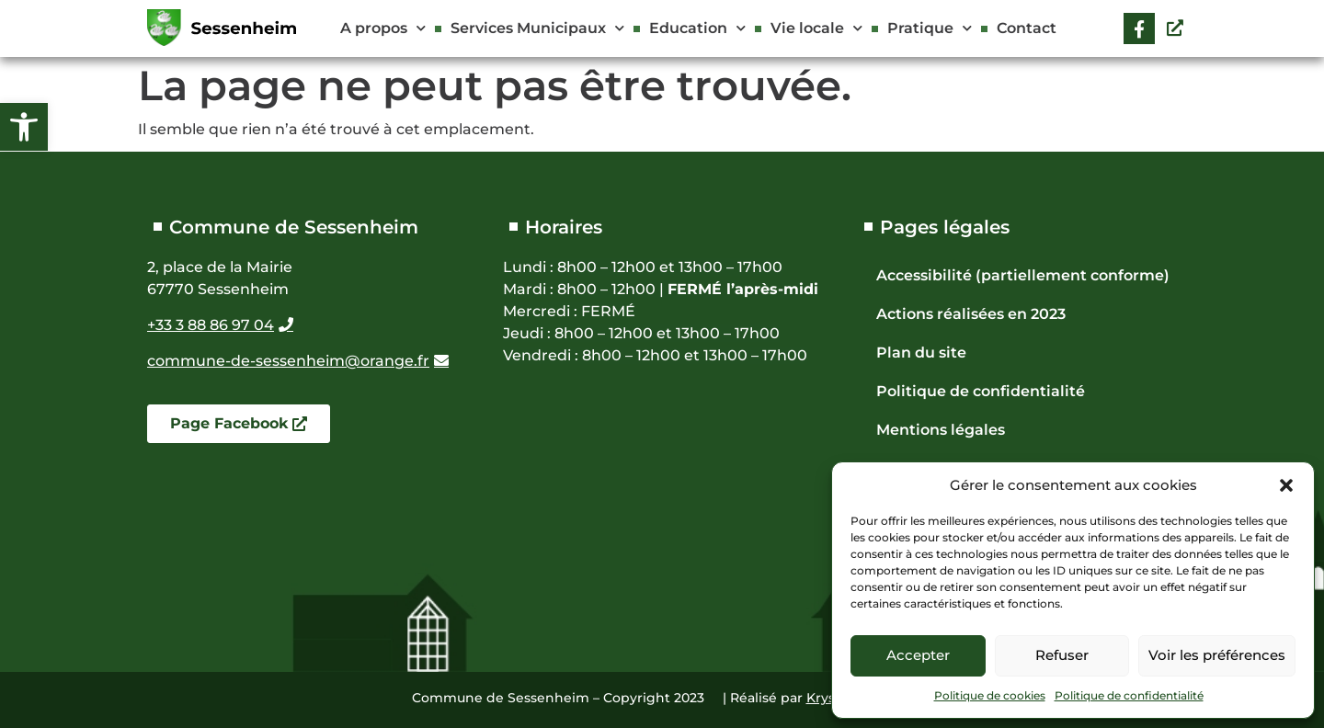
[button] (24, 127)
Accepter (918, 655)
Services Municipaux (537, 28)
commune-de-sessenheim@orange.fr (288, 361)
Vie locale (816, 28)
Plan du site (921, 352)
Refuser (1062, 655)
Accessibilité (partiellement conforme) (1023, 275)
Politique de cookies (989, 695)
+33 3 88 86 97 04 (210, 325)
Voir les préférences (1216, 655)
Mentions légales (940, 429)
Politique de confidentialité (1129, 695)
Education (697, 28)
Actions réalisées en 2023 (971, 314)
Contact (1026, 28)
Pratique (929, 28)
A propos (383, 28)
